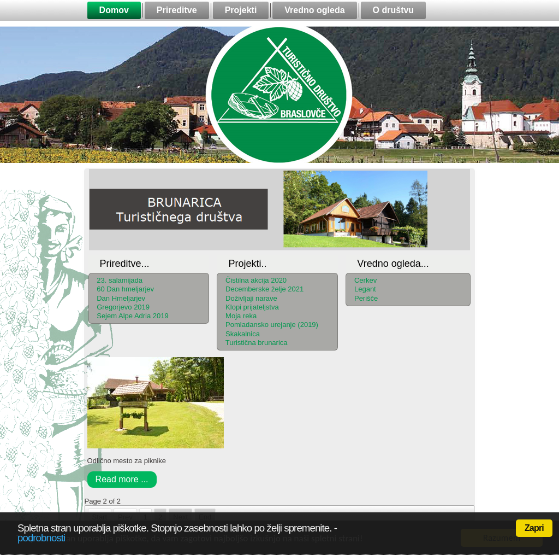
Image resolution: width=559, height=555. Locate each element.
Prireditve (177, 10)
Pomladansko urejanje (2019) (271, 324)
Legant (365, 289)
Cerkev (365, 280)
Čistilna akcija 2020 (256, 280)
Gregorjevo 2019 (123, 307)
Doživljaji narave (251, 298)
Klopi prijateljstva (252, 307)
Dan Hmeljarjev (121, 298)
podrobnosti (41, 538)
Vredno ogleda (314, 10)
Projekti (241, 10)
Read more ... (122, 479)
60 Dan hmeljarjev (125, 289)
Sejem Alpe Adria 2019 (133, 316)
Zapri (534, 528)
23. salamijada (119, 280)
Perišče (366, 298)
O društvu (393, 10)
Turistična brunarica (256, 342)
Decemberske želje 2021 (264, 289)
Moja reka (241, 316)
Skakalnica (242, 334)
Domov (114, 10)
